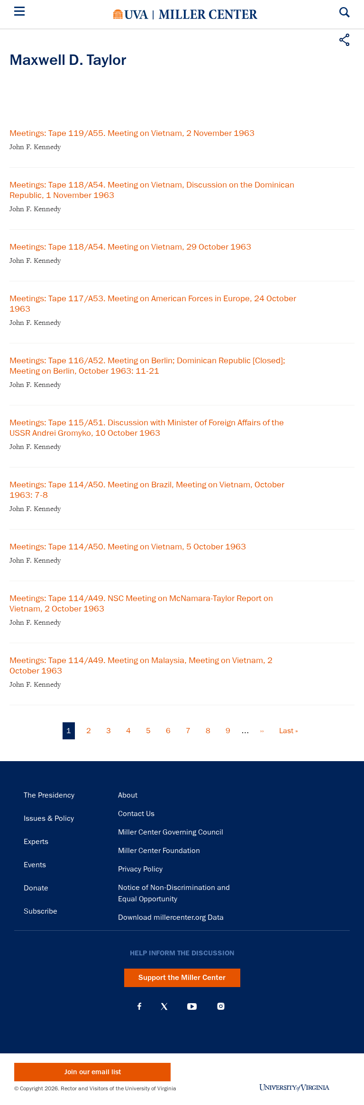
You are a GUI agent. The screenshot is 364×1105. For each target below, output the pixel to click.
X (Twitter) (164, 1006)
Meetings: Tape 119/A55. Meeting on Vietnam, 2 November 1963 (132, 133)
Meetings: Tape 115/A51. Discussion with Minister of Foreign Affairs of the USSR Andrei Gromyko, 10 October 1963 (146, 427)
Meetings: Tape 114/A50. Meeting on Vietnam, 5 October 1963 (127, 546)
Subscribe (40, 911)
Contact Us (136, 813)
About (127, 795)
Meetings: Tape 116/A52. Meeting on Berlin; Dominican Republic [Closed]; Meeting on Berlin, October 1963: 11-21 (147, 365)
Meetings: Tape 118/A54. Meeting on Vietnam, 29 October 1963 (130, 247)
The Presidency (49, 795)
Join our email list (92, 1072)
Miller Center (208, 14)
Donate (36, 888)
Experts (36, 841)
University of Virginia (130, 14)
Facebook (139, 1006)
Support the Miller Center (182, 977)
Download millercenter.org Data (171, 917)
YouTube (192, 1006)
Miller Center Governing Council (170, 832)
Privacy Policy (140, 869)
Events (35, 865)
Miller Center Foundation (159, 850)
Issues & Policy (49, 818)
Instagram (221, 1006)
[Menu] (21, 12)
